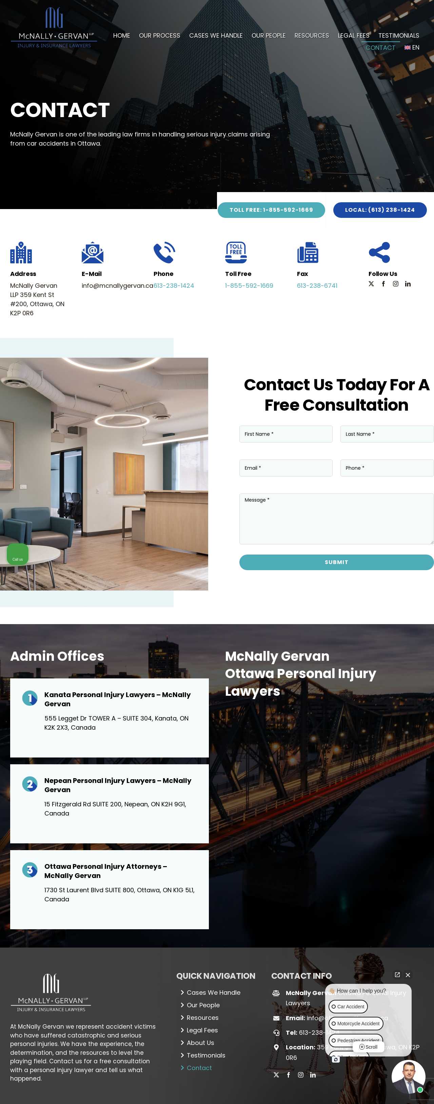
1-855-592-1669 (249, 285)
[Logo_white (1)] (51, 971)
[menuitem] (412, 47)
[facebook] (383, 283)
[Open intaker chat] (336, 1059)
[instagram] (395, 283)
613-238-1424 (174, 285)
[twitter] (371, 283)
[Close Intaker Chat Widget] (408, 974)
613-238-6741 (317, 285)
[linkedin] (408, 283)
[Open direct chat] (397, 974)
